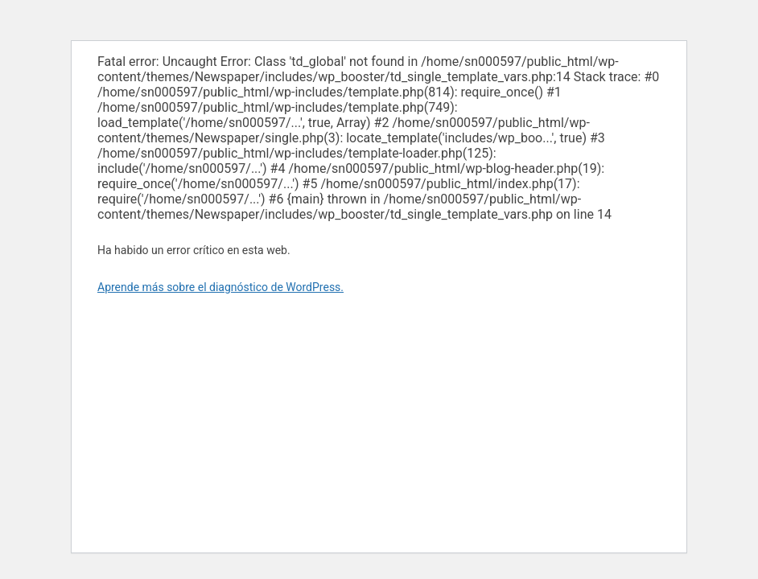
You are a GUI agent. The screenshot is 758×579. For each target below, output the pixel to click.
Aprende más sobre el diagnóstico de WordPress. (220, 287)
